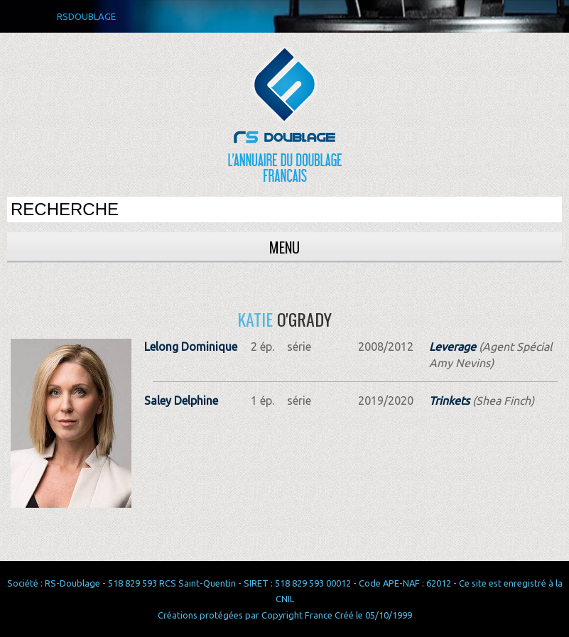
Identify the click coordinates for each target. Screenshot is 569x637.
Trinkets (449, 400)
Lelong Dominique (190, 346)
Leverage (452, 346)
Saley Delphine (181, 400)
